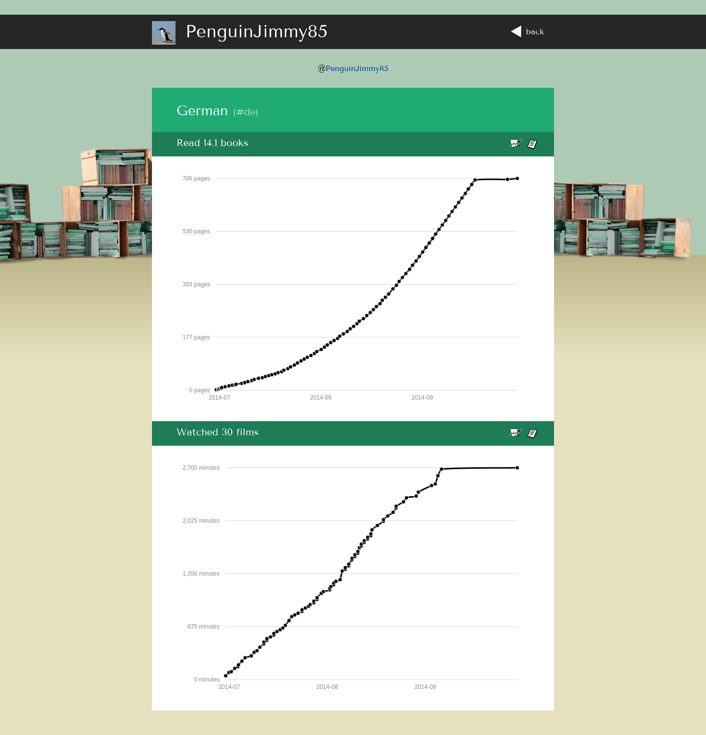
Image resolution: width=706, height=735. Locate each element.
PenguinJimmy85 (357, 68)
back (527, 31)
